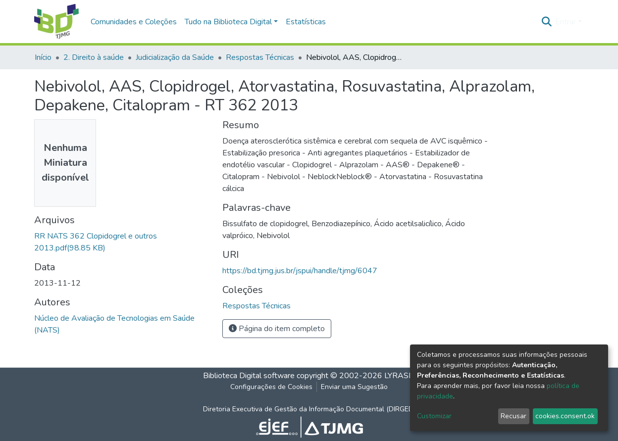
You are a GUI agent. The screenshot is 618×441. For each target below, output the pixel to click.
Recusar (513, 416)
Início (43, 57)
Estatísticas (306, 21)
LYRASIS (399, 375)
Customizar (434, 416)
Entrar (565, 21)
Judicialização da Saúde (175, 57)
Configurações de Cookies (271, 387)
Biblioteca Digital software (249, 375)
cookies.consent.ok (565, 416)
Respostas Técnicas (260, 57)
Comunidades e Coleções (134, 21)
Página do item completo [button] (277, 328)
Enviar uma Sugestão (354, 387)
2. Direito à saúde (93, 57)
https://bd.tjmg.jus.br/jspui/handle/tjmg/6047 (299, 270)
